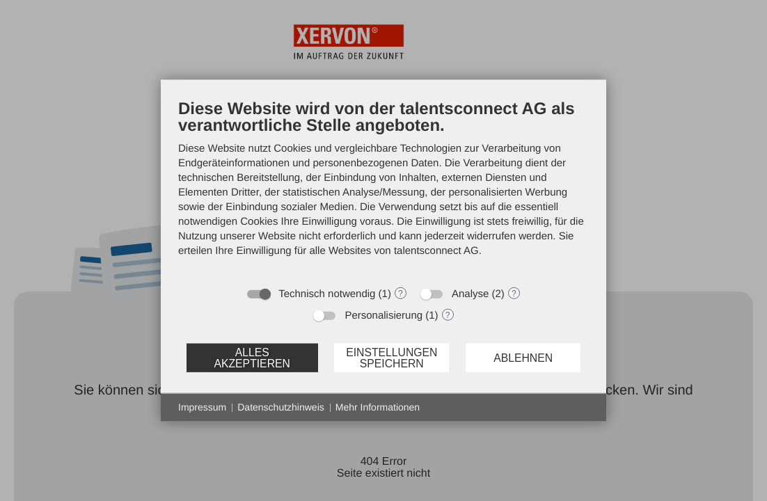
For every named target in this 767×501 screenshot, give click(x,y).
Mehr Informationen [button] (377, 407)
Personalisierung (383, 315)
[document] (383, 188)
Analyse (470, 294)
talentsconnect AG (436, 251)
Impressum (202, 407)
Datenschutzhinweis (280, 407)
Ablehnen (523, 357)
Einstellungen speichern (391, 357)
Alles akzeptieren (252, 357)
